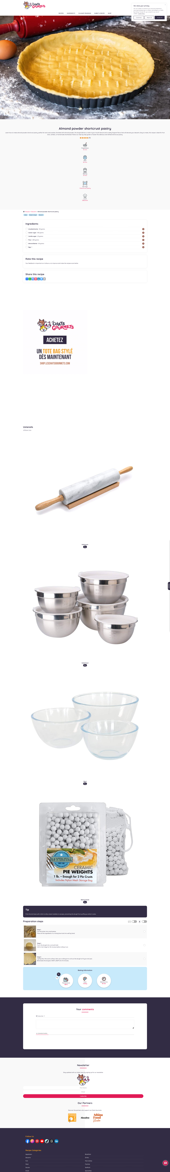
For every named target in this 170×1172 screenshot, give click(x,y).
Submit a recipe (99, 13)
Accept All (159, 17)
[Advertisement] (46, 296)
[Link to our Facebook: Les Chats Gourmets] (28, 1141)
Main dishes (88, 1161)
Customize (139, 17)
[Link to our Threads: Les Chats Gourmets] (52, 1141)
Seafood (87, 1167)
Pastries (87, 1164)
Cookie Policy (141, 13)
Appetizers (29, 1154)
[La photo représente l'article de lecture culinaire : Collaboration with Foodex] (72, 1117)
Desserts (33, 211)
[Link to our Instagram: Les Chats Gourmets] (32, 1141)
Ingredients (71, 13)
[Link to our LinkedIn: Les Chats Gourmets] (56, 1141)
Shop (109, 13)
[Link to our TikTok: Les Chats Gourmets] (47, 1141)
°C (58, 974)
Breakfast (88, 1154)
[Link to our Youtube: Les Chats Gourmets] (42, 1141)
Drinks (87, 1157)
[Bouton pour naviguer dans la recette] (169, 586)
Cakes (25, 215)
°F (57, 978)
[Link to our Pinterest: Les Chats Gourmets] (37, 1141)
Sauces (28, 1167)
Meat (27, 1164)
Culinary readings (84, 13)
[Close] (165, 4)
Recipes (61, 13)
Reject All (149, 17)
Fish (27, 1161)
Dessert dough (33, 215)
